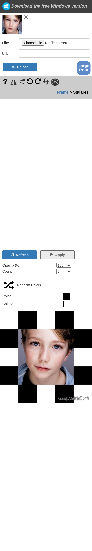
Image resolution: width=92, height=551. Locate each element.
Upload (20, 67)
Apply (57, 255)
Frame (63, 92)
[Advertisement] (14, 173)
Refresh (20, 255)
